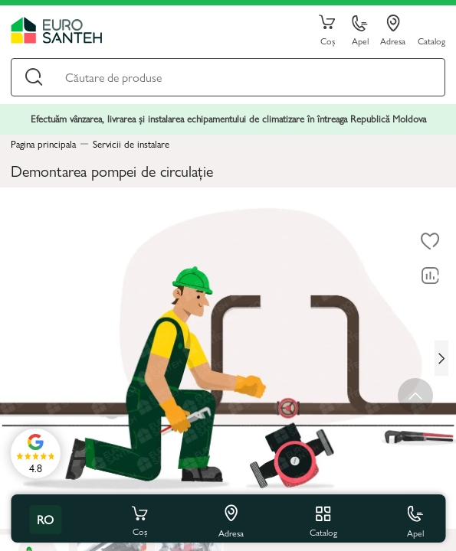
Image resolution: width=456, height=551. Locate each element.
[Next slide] (441, 358)
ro (45, 519)
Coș (327, 31)
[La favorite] (430, 241)
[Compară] (430, 275)
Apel (360, 31)
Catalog (431, 40)
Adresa (392, 31)
